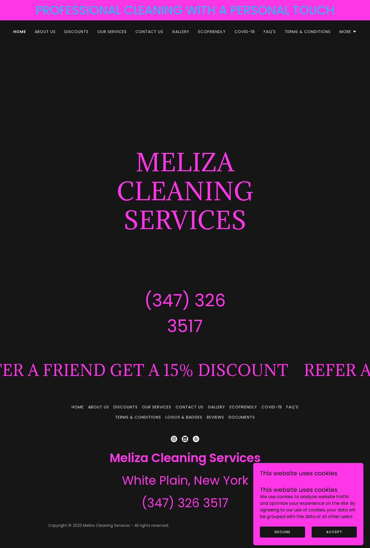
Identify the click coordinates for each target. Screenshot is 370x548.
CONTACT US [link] (149, 31)
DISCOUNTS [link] (76, 31)
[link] (173, 438)
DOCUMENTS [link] (241, 417)
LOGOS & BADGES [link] (184, 417)
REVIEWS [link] (215, 417)
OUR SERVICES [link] (112, 31)
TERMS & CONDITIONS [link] (308, 31)
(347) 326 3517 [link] (185, 503)
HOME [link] (19, 31)
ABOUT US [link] (45, 31)
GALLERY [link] (180, 31)
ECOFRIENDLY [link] (212, 31)
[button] (348, 31)
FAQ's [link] (270, 31)
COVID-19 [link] (245, 31)
